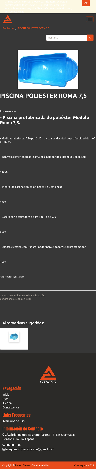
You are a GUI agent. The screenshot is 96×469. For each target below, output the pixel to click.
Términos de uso (13, 421)
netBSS (90, 465)
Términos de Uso (40, 465)
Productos (8, 28)
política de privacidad (24, 5)
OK (86, 3)
